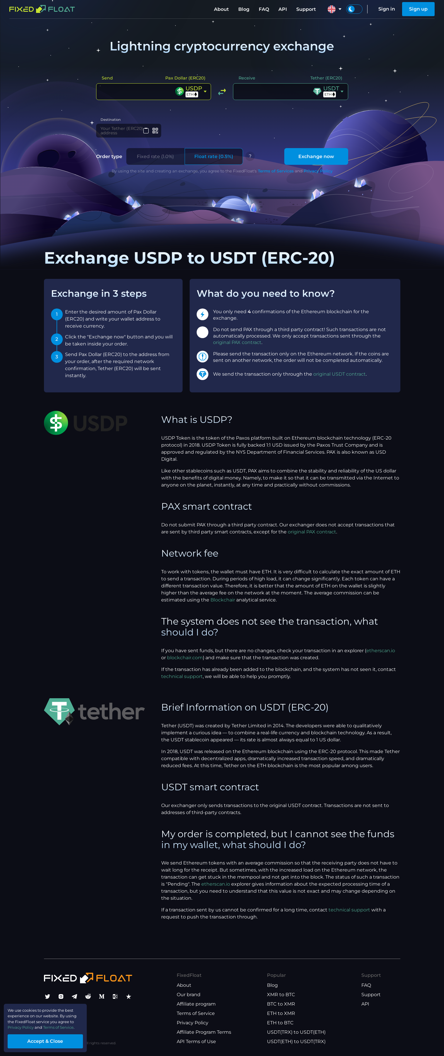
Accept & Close (56, 1039)
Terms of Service (196, 1013)
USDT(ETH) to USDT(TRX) (296, 1041)
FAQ (264, 9)
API (282, 9)
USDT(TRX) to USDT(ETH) (296, 1032)
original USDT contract (339, 379)
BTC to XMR (281, 1004)
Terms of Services (276, 176)
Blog (243, 9)
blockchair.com (185, 662)
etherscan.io (380, 655)
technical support (182, 681)
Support (306, 9)
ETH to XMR (281, 1013)
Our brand (188, 994)
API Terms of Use (196, 1041)
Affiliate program (196, 1004)
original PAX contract (237, 347)
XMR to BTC (281, 994)
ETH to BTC (280, 1023)
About (221, 9)
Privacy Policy (318, 176)
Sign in (386, 9)
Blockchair (222, 605)
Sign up (418, 9)
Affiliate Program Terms (204, 1032)
